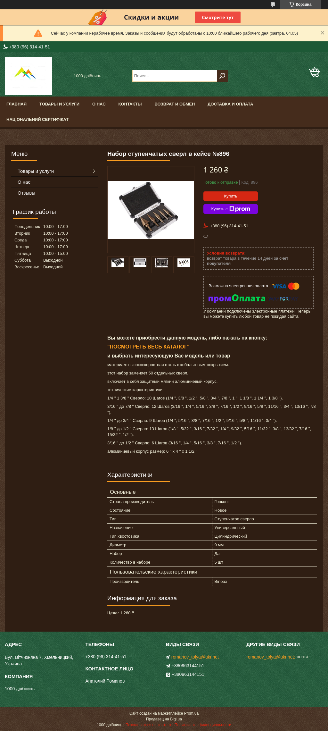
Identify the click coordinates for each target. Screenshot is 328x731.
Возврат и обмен (174, 104)
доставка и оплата (230, 104)
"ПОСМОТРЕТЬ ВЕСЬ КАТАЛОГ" (148, 346)
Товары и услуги (59, 104)
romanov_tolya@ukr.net (195, 657)
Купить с (230, 209)
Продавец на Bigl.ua (164, 719)
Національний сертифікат (37, 119)
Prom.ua (191, 713)
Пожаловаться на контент (148, 725)
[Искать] (222, 76)
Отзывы (26, 193)
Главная (16, 104)
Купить (230, 196)
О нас (99, 104)
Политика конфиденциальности (203, 725)
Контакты (130, 104)
